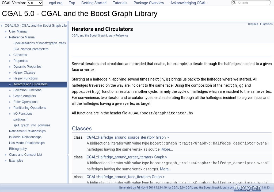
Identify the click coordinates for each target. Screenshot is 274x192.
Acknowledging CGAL (188, 3)
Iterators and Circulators (30, 84)
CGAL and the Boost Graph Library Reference (100, 35)
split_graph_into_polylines (31, 125)
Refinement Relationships (27, 131)
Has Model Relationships (27, 143)
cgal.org (55, 3)
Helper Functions (25, 78)
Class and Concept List (25, 155)
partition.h (20, 119)
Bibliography (18, 149)
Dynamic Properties (27, 67)
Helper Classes (24, 72)
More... (167, 148)
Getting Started (93, 3)
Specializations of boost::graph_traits (39, 43)
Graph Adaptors (24, 96)
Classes (253, 24)
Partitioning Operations (29, 108)
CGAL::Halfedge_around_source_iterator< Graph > (128, 136)
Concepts (20, 55)
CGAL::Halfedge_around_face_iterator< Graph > (126, 175)
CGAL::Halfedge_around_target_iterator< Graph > (127, 156)
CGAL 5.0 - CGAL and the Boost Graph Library (38, 25)
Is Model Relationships (25, 137)
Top (72, 3)
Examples (16, 160)
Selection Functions (27, 90)
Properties (20, 61)
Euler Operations (25, 102)
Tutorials (120, 3)
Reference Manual (22, 37)
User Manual (18, 31)
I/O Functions (22, 113)
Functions (266, 24)
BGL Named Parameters (30, 49)
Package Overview (149, 3)
